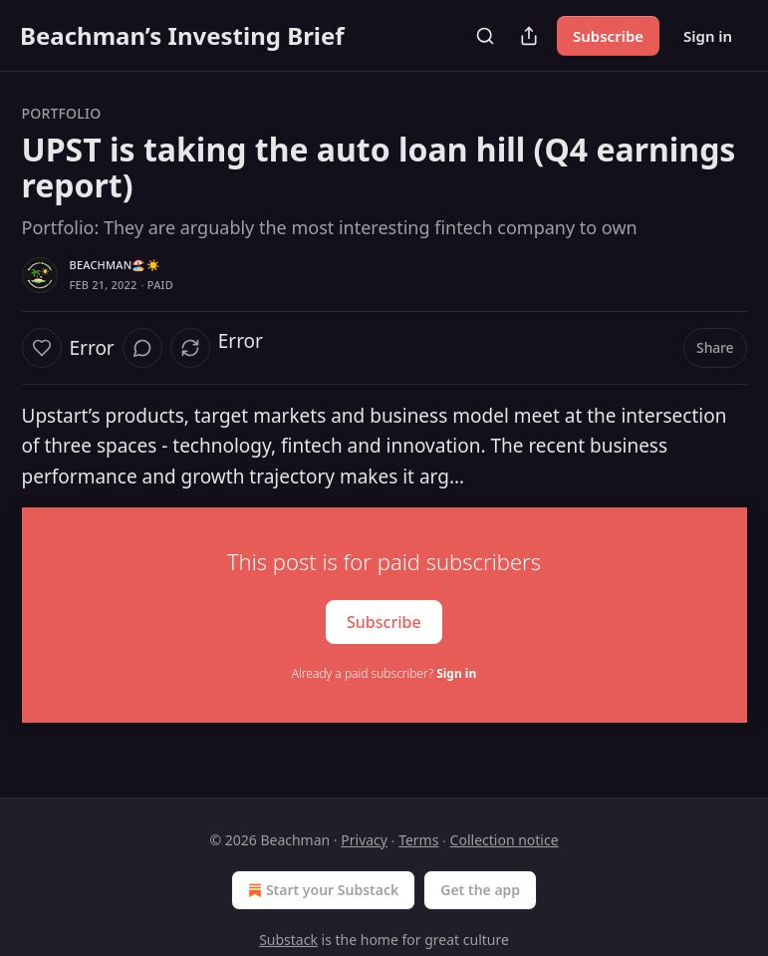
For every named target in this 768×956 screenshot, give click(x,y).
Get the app (480, 889)
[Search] (485, 36)
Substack (288, 939)
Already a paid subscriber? (384, 673)
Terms (418, 839)
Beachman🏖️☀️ (115, 264)
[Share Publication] (529, 36)
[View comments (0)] (142, 348)
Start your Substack (321, 890)
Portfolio (62, 113)
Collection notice (504, 839)
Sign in (707, 36)
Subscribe (608, 36)
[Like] (42, 348)
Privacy (364, 839)
